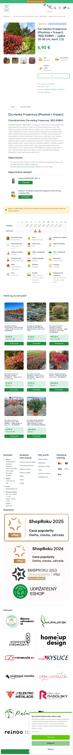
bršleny (27, 164)
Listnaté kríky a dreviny (10, 323)
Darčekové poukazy (44, 473)
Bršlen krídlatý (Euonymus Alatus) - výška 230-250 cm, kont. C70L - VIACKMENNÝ (58, 375)
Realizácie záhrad (25, 469)
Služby (22, 479)
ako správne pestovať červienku (24, 167)
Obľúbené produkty (44, 466)
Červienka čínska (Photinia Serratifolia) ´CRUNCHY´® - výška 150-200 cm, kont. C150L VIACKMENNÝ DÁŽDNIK (36, 422)
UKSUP (22, 483)
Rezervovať (14, 343)
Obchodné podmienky (26, 465)
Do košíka (25, 182)
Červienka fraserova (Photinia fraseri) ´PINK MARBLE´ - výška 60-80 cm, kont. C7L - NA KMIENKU (13, 422)
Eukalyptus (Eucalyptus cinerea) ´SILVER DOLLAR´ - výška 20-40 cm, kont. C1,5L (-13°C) (36, 328)
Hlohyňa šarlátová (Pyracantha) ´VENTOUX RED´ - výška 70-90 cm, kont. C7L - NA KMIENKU (13, 328)
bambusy (34, 164)
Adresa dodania (43, 459)
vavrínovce (20, 164)
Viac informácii (35, 731)
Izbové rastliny (30, 323)
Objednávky (42, 463)
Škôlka (22, 476)
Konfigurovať (50, 743)
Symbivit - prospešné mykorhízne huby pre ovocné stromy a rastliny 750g (39, 192)
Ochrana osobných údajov (28, 462)
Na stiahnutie (26, 107)
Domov (6, 16)
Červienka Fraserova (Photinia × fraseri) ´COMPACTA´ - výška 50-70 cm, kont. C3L (12, 376)
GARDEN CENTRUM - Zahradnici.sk (55, 89)
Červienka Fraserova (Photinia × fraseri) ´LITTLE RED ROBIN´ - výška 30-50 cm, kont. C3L (35, 376)
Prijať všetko (50, 737)
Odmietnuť (51, 749)
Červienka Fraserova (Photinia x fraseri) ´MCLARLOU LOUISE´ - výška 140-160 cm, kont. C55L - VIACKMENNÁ (58, 329)
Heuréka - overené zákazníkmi (36, 1)
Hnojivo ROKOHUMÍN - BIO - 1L (29, 178)
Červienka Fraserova (15, 125)
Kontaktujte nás (43, 477)
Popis (13, 107)
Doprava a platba (25, 472)
